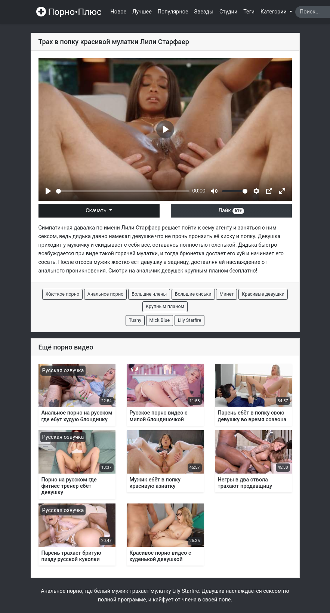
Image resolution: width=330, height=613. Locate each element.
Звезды (204, 12)
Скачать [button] (97, 210)
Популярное (173, 12)
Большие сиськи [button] (193, 294)
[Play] (48, 191)
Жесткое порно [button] (62, 294)
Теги (249, 12)
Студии (228, 12)
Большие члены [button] (149, 294)
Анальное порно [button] (105, 294)
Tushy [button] (135, 320)
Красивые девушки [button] (263, 294)
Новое (119, 12)
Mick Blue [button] (159, 320)
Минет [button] (226, 294)
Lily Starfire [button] (189, 320)
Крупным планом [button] (165, 306)
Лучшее (142, 12)
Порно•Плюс (69, 12)
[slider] (122, 191)
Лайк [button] (231, 210)
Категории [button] (274, 12)
